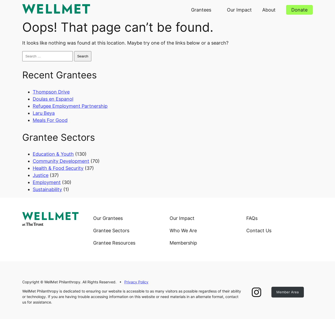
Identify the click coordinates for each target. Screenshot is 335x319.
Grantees (201, 10)
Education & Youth (53, 154)
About (269, 10)
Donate (299, 10)
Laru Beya (44, 113)
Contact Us (258, 230)
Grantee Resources (114, 243)
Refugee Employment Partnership (70, 106)
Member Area (287, 292)
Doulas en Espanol (53, 99)
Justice (40, 175)
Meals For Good (50, 120)
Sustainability (47, 189)
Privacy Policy (136, 282)
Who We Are (183, 230)
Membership (183, 243)
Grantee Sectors (111, 230)
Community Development (61, 161)
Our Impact (239, 10)
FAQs (252, 218)
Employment (47, 182)
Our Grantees (108, 218)
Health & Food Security (58, 168)
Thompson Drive (51, 92)
